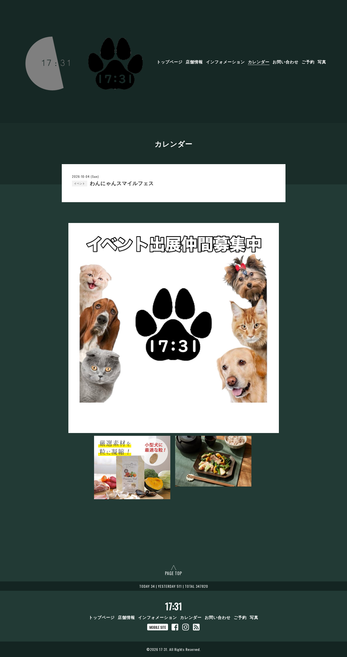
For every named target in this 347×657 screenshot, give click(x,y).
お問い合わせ (285, 62)
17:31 (173, 606)
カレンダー (258, 62)
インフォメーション (225, 62)
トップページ (170, 62)
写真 (322, 62)
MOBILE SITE (157, 627)
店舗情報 (194, 62)
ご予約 (307, 62)
